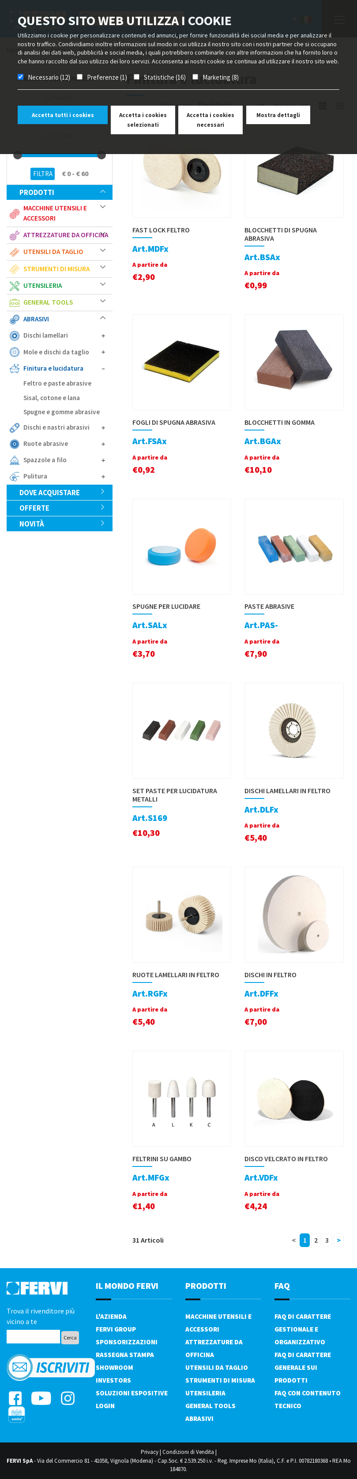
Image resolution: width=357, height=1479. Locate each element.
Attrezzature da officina (65, 235)
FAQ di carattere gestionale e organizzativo (302, 1329)
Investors (113, 1380)
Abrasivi (36, 319)
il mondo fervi (127, 1285)
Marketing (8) (221, 77)
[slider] (17, 155)
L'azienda (111, 1316)
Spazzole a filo (45, 460)
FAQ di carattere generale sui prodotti (302, 1367)
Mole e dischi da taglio (56, 352)
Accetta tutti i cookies (63, 115)
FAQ (282, 1285)
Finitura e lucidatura (53, 368)
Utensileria (42, 285)
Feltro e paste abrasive (57, 383)
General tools (48, 302)
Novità (62, 524)
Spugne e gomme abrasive (61, 412)
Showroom (114, 1367)
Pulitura (35, 476)
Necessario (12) (49, 77)
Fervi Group (116, 1329)
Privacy (149, 1452)
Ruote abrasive (45, 443)
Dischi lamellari (45, 335)
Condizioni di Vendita (188, 1452)
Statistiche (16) (165, 77)
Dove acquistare (62, 492)
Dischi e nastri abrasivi (56, 427)
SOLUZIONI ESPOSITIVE (132, 1393)
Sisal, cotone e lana (51, 398)
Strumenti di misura (56, 269)
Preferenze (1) (107, 77)
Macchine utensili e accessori (55, 213)
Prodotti (62, 192)
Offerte (62, 508)
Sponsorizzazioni (127, 1342)
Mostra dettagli (278, 115)
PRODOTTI (205, 1285)
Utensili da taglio (53, 251)
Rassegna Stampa (125, 1354)
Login (105, 1406)
